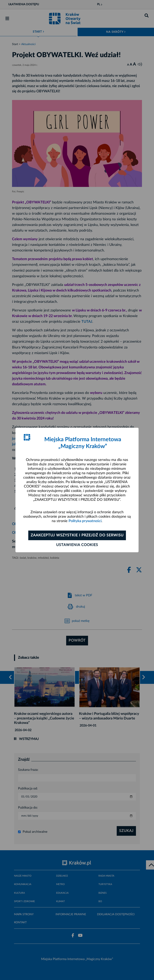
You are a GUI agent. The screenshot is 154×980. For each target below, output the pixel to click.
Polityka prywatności (85, 521)
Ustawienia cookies (77, 545)
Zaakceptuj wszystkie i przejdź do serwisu (77, 535)
